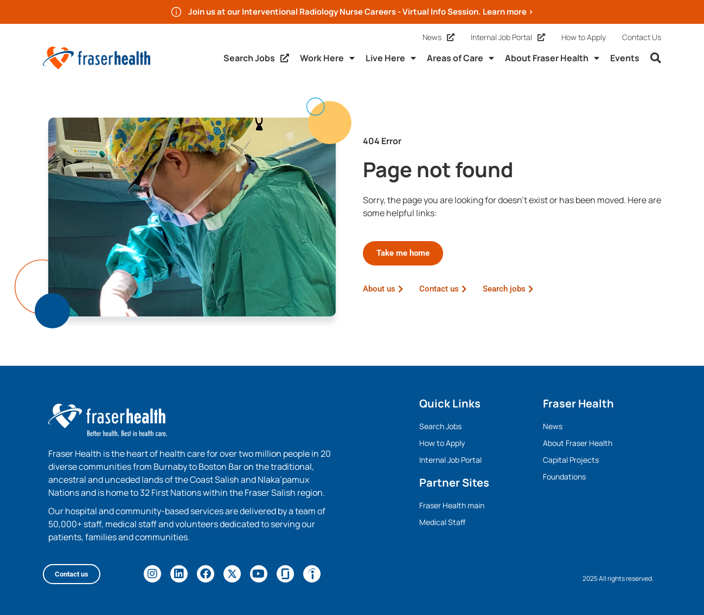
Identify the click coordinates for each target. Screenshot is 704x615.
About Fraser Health (552, 58)
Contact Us (641, 37)
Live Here (391, 58)
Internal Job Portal (508, 37)
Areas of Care (460, 58)
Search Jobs (256, 58)
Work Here (327, 58)
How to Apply (583, 37)
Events (624, 58)
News (439, 37)
